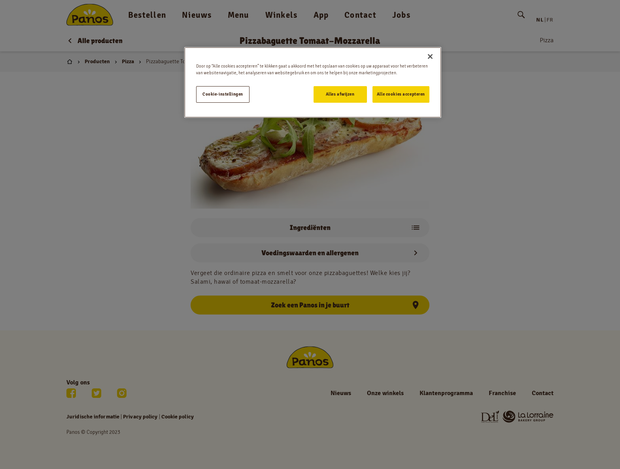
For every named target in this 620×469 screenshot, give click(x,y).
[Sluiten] (430, 56)
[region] (312, 82)
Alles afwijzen (340, 94)
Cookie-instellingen (222, 94)
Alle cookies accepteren (401, 94)
